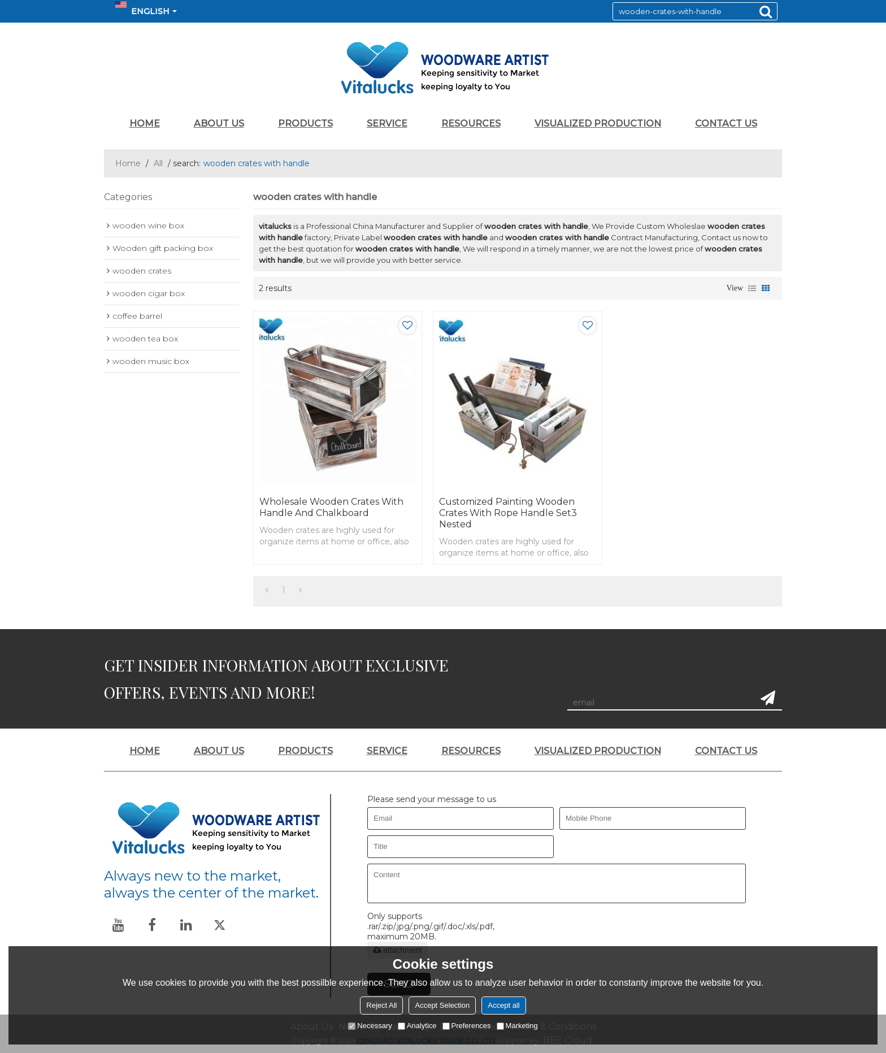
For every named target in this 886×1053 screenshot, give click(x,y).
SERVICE (387, 123)
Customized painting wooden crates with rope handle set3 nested (508, 513)
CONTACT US (726, 123)
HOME (144, 123)
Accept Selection (442, 1005)
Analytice (417, 1025)
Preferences (466, 1025)
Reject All (381, 1005)
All (158, 163)
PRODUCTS (305, 123)
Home (128, 163)
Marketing (517, 1025)
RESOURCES (471, 123)
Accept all (503, 1005)
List (752, 288)
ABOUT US (219, 123)
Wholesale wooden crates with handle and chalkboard (331, 507)
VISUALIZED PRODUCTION (598, 123)
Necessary (370, 1025)
